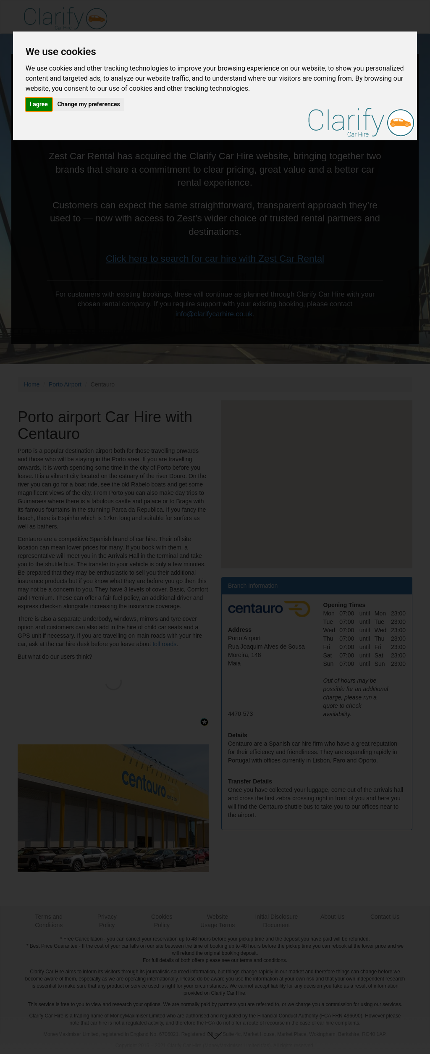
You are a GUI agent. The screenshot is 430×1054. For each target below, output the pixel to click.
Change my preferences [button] (88, 104)
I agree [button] (39, 104)
